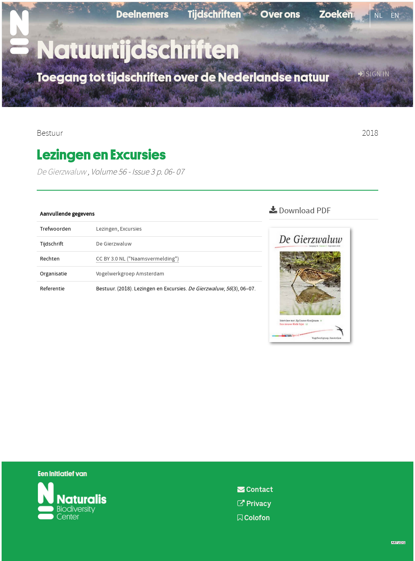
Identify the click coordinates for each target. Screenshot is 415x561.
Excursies (131, 229)
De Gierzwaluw (61, 172)
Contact (255, 490)
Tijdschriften (214, 13)
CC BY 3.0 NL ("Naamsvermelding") (137, 259)
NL (378, 15)
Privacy (254, 504)
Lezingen (106, 229)
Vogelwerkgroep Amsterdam (130, 274)
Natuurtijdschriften (138, 49)
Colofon (253, 518)
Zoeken (336, 13)
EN (395, 15)
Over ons (280, 13)
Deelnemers (142, 13)
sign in (374, 74)
